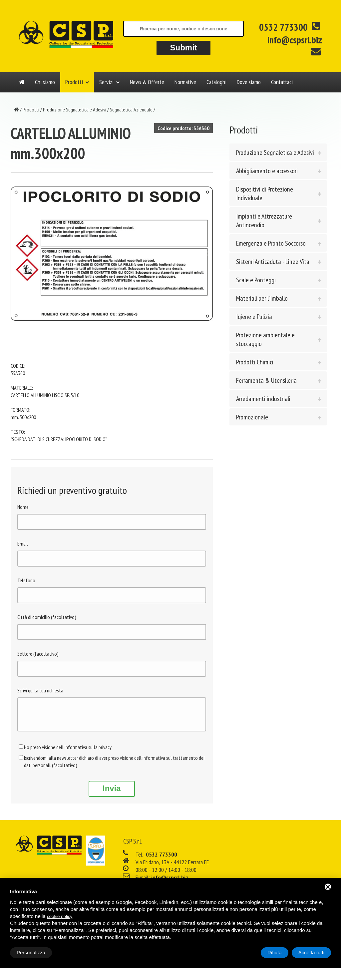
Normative (185, 82)
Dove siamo (249, 82)
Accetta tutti (311, 952)
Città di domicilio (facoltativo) (46, 617)
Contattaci (282, 82)
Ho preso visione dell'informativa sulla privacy (68, 752)
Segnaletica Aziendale (131, 109)
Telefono (26, 580)
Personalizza (31, 952)
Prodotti (74, 82)
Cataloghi (216, 82)
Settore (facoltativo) (38, 653)
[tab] (278, 152)
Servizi (106, 82)
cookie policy (59, 916)
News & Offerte (147, 82)
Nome (23, 507)
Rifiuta (274, 952)
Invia (112, 793)
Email (22, 543)
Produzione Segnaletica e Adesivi (74, 109)
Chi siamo (45, 82)
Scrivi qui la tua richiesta (40, 690)
